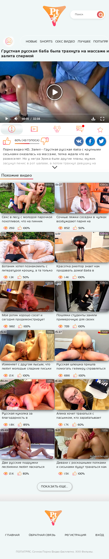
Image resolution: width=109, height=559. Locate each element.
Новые (26, 41)
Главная (9, 41)
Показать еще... (54, 486)
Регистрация (75, 535)
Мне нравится (8, 141)
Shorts (41, 41)
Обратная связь (42, 535)
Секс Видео (60, 41)
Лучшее (79, 41)
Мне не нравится (46, 141)
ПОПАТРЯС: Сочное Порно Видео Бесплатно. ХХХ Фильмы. (54, 551)
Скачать (93, 118)
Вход (99, 535)
